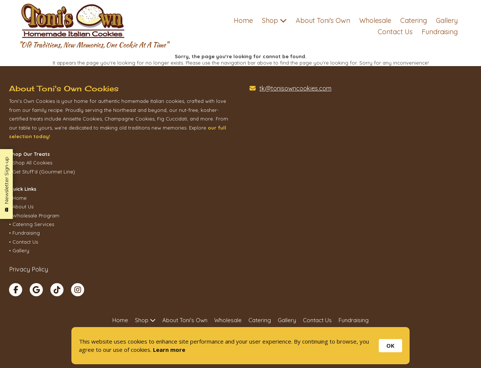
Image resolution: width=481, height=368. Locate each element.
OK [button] (390, 345)
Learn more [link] (169, 349)
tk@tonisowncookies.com (295, 88)
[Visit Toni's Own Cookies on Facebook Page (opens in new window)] (15, 289)
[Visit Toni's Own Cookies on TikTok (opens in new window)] (57, 289)
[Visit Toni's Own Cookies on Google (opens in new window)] (36, 289)
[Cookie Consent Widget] (240, 345)
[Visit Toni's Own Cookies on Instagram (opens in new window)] (77, 289)
